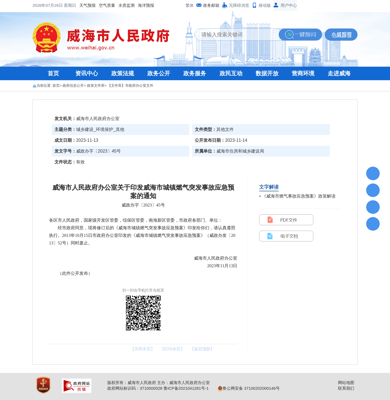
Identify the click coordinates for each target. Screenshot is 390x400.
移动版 (265, 5)
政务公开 (158, 73)
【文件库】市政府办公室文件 (130, 85)
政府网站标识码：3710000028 (134, 388)
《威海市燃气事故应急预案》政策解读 (299, 196)
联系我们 (346, 388)
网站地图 (346, 382)
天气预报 (44, 5)
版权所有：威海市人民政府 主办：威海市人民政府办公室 (158, 382)
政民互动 (231, 73)
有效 (80, 162)
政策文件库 (96, 85)
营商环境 (303, 73)
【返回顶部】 (202, 349)
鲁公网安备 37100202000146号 (249, 388)
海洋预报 (102, 5)
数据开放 (267, 73)
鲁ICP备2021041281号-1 (186, 388)
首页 (53, 73)
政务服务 (194, 73)
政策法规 (122, 73)
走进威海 (339, 73)
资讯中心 (86, 73)
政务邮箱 (211, 5)
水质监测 (83, 5)
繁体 (190, 5)
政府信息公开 (73, 85)
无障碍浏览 (239, 5)
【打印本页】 (172, 349)
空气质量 (63, 5)
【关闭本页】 (142, 349)
